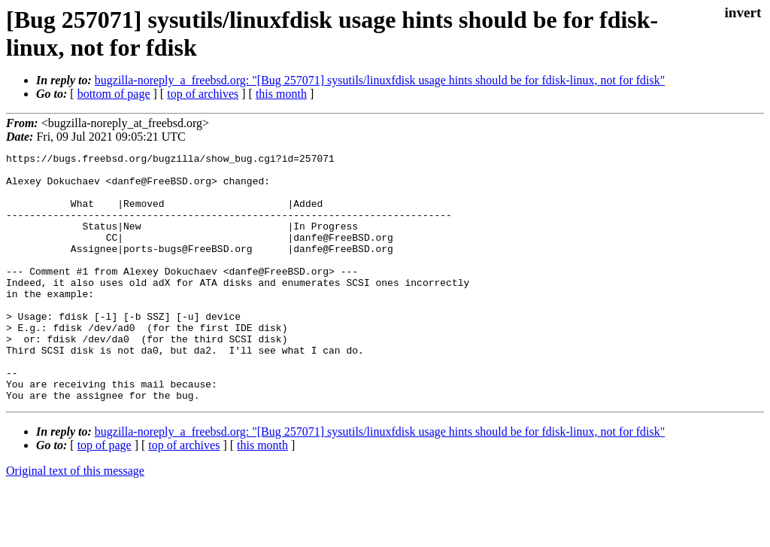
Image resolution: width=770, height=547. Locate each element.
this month (281, 93)
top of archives (202, 93)
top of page (104, 494)
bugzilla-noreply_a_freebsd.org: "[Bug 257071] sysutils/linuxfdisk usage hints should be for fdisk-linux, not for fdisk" (380, 80)
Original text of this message (75, 520)
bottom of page (113, 93)
